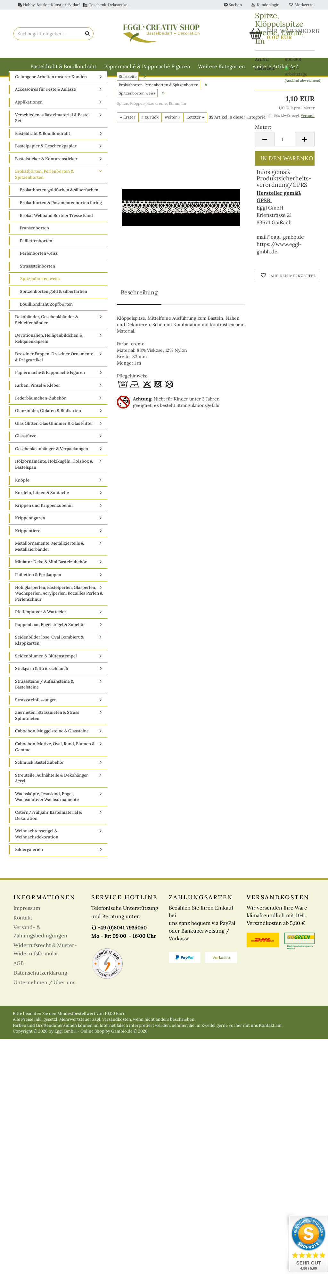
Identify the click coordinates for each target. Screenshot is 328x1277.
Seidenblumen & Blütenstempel (46, 670)
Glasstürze (25, 450)
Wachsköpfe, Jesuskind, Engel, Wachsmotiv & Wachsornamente (47, 811)
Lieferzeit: (265, 68)
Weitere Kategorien (221, 66)
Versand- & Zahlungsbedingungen (40, 945)
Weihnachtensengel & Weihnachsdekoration (36, 848)
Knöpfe (22, 494)
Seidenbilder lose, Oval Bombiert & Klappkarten (49, 654)
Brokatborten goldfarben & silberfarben (59, 204)
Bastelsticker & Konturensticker (46, 173)
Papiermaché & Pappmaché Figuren (147, 66)
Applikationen (29, 116)
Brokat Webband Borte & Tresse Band (56, 229)
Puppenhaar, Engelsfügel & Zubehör (50, 638)
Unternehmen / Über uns (44, 996)
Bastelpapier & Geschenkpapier (46, 160)
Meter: (263, 127)
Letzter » (195, 131)
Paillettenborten (36, 255)
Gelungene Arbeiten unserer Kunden (51, 91)
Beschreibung (139, 306)
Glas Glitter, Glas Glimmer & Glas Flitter (54, 437)
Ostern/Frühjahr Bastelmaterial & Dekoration (48, 829)
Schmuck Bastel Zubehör (39, 776)
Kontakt (22, 931)
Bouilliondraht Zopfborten (46, 318)
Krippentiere (27, 545)
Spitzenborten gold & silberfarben (53, 305)
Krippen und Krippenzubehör (44, 519)
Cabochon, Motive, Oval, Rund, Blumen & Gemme (55, 761)
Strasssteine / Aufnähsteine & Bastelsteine (44, 698)
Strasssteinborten (37, 280)
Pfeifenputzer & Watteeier (40, 626)
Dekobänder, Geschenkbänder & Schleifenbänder (46, 334)
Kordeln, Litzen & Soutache (42, 506)
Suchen (233, 4)
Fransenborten (34, 242)
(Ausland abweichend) (303, 80)
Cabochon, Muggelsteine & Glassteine (52, 745)
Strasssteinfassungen (36, 714)
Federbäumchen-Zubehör (40, 412)
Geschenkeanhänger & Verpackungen (51, 462)
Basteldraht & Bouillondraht (63, 66)
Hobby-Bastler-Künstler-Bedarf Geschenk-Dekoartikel (73, 4)
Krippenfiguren (30, 532)
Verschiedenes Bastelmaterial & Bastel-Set (53, 132)
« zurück (150, 131)
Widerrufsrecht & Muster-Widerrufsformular (45, 963)
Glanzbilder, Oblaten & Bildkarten (48, 424)
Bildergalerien (29, 863)
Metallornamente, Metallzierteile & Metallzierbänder (49, 560)
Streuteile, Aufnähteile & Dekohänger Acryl (51, 792)
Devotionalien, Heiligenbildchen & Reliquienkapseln (48, 352)
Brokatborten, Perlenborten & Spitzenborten (44, 188)
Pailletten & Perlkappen (38, 588)
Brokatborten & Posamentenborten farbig (61, 216)
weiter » (172, 131)
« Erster (127, 131)
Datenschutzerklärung (40, 987)
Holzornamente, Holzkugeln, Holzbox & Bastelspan (54, 478)
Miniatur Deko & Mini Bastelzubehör (51, 576)
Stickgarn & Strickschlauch (41, 682)
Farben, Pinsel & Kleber (37, 399)
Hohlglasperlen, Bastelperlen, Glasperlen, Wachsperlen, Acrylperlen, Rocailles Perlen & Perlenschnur (59, 607)
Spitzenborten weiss (40, 293)
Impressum (26, 922)
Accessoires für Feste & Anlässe (45, 103)
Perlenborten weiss (39, 267)
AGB (18, 977)
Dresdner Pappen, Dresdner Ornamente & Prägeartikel (54, 371)
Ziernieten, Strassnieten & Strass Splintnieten (47, 730)
